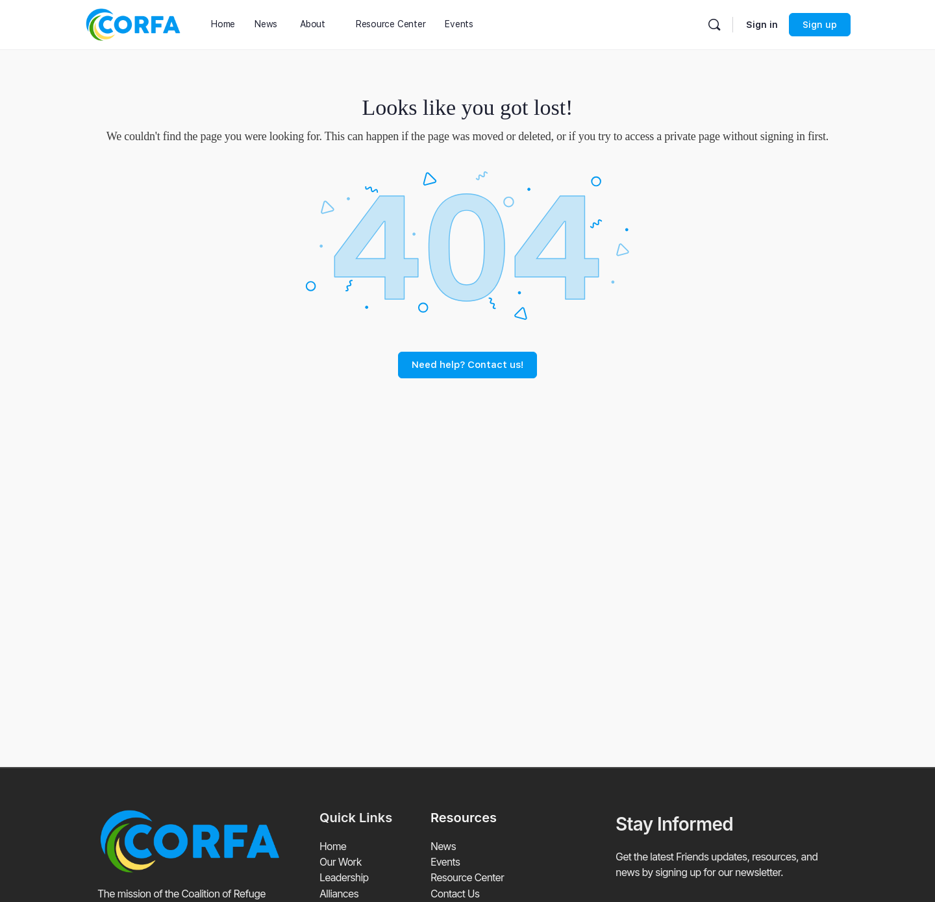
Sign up (820, 24)
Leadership (344, 877)
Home (333, 846)
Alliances (339, 892)
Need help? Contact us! (467, 365)
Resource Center (467, 877)
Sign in (762, 24)
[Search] (714, 24)
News (443, 846)
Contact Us (455, 892)
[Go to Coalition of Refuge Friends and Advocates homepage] (133, 23)
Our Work (340, 861)
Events (445, 861)
